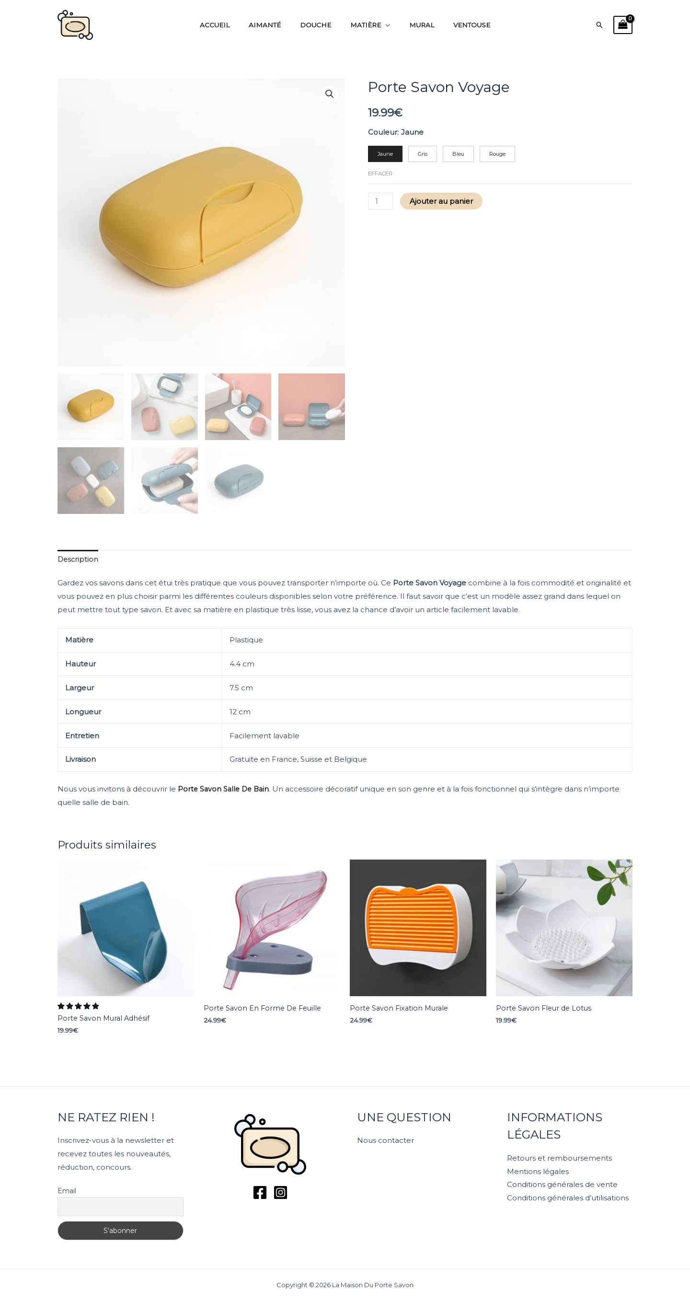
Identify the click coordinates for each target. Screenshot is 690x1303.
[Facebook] (260, 1192)
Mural (412, 25)
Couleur (382, 132)
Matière (362, 25)
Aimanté (274, 25)
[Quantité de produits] (381, 202)
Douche (318, 25)
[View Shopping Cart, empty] (622, 25)
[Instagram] (280, 1192)
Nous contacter (385, 1140)
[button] (599, 25)
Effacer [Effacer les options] (380, 174)
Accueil (230, 25)
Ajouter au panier (442, 202)
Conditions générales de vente (562, 1184)
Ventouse (456, 25)
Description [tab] (79, 559)
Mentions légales (538, 1171)
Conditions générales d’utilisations (568, 1198)
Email (67, 1191)
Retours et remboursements (559, 1158)
